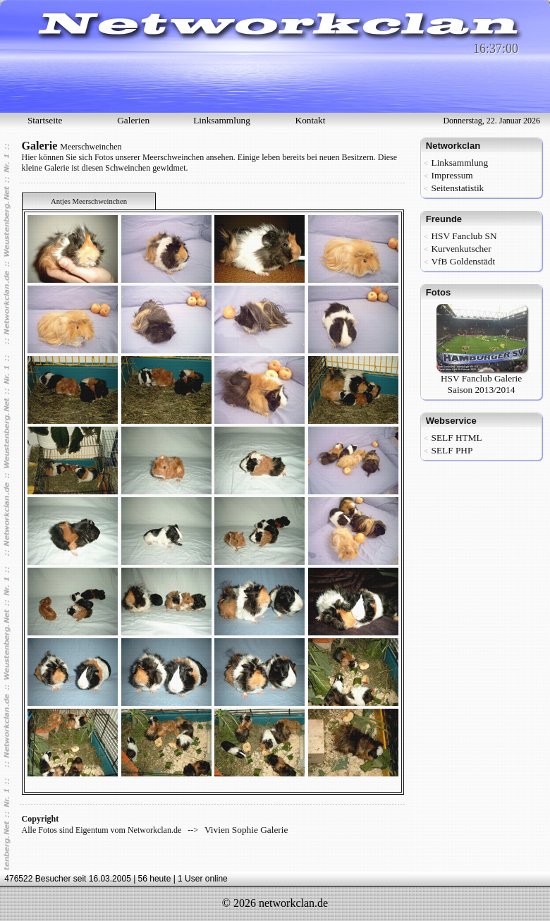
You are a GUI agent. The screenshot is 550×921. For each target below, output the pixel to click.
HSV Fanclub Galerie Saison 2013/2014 (481, 380)
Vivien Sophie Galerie (246, 829)
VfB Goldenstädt (463, 261)
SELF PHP (451, 450)
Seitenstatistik (457, 188)
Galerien (133, 120)
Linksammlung (221, 120)
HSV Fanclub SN (463, 236)
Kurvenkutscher (461, 248)
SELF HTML (456, 437)
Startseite (45, 120)
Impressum (451, 175)
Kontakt (310, 120)
